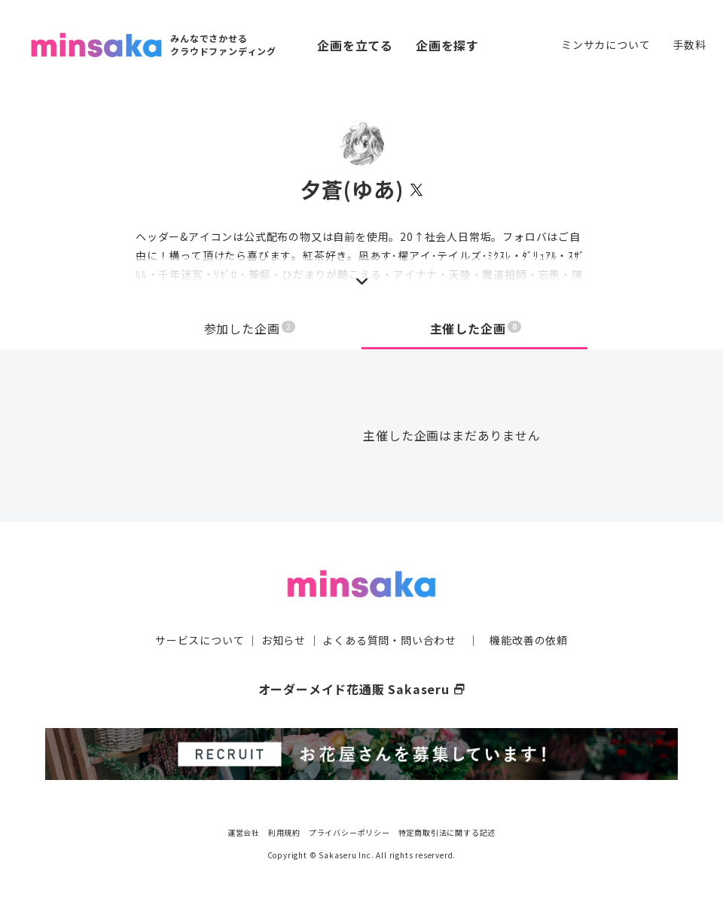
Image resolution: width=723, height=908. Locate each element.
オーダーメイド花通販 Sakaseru (361, 689)
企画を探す (447, 45)
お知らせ (283, 639)
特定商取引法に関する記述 (447, 832)
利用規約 (284, 832)
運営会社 (243, 832)
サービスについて (199, 639)
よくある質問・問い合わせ (389, 639)
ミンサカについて (605, 44)
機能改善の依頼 (529, 639)
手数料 (689, 44)
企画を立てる (355, 45)
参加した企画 (250, 328)
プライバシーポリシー (349, 832)
